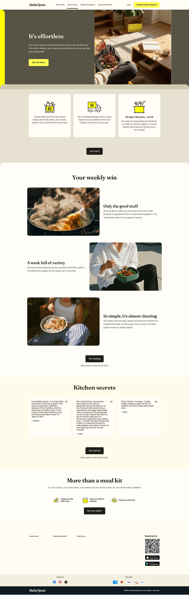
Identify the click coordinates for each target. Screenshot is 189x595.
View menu (60, 5)
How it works (72, 5)
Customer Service (105, 5)
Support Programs (87, 5)
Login (129, 5)
